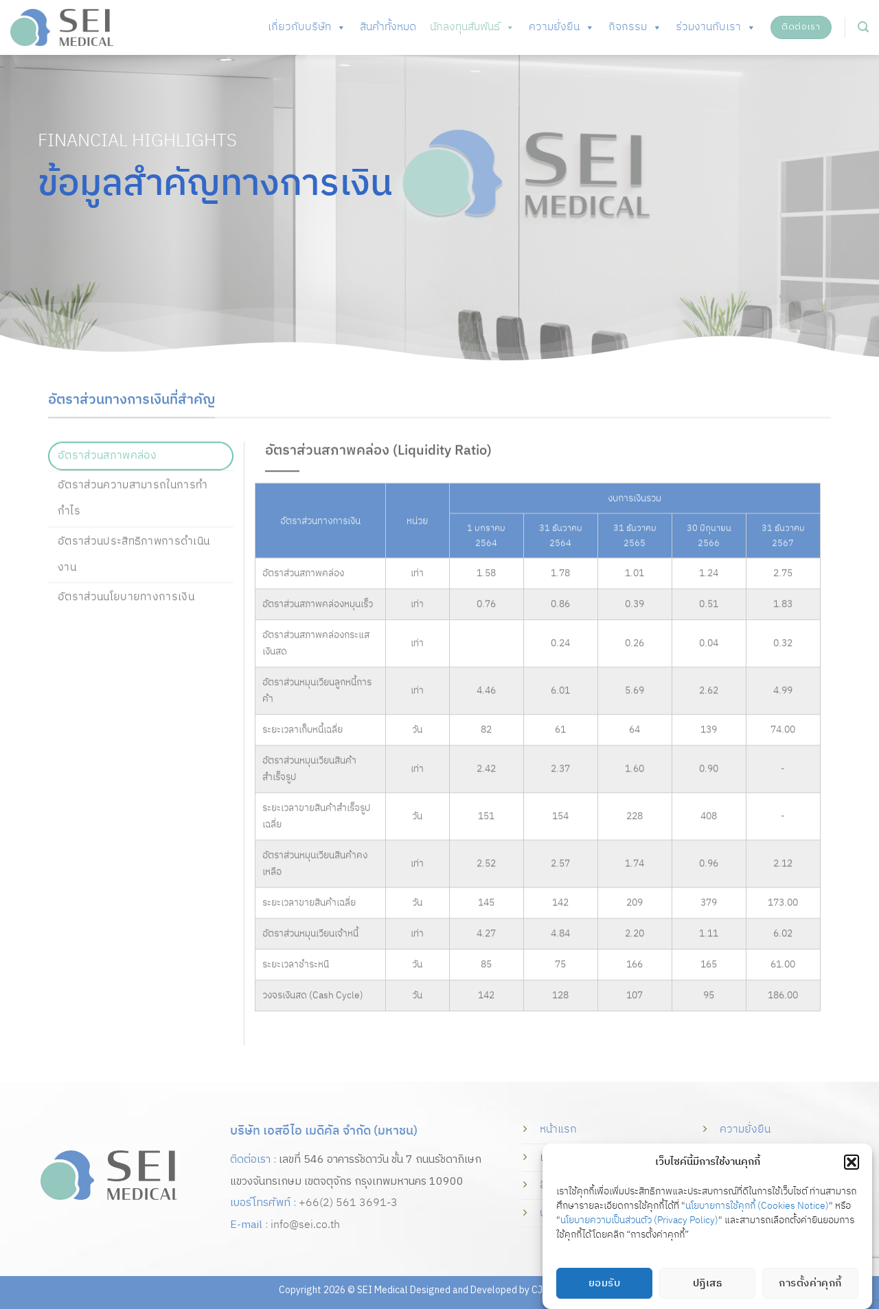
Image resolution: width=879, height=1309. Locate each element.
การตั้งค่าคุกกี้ (810, 1283)
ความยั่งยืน (562, 27)
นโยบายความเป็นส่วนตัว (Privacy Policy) (639, 1220)
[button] (851, 1162)
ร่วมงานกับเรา (716, 27)
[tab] (140, 472)
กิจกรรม (635, 27)
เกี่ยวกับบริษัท (307, 27)
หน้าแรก (558, 1129)
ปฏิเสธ (707, 1283)
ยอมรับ (604, 1283)
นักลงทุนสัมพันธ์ (472, 27)
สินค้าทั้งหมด (388, 27)
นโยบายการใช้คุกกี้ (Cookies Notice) (757, 1206)
